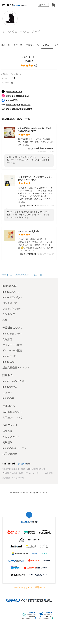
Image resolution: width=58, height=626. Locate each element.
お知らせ (7, 431)
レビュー (47, 45)
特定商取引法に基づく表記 (13, 469)
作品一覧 (5, 45)
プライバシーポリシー (34, 473)
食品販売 (7, 339)
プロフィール (32, 45)
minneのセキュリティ (14, 448)
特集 (4, 320)
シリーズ (18, 45)
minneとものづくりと (14, 381)
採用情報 (6, 478)
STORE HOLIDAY (21, 31)
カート (53, 4)
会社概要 (49, 473)
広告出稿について (12, 412)
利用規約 (7, 442)
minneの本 (8, 398)
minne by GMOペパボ (14, 4)
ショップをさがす (12, 308)
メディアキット (18, 478)
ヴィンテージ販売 (12, 345)
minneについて (10, 291)
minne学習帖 (9, 386)
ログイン (43, 5)
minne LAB (8, 361)
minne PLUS (9, 356)
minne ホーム (7, 275)
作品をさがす (9, 303)
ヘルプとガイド (11, 436)
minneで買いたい (12, 297)
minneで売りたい (12, 333)
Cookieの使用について (36, 469)
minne (16, 463)
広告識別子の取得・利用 (12, 473)
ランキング (8, 314)
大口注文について (12, 417)
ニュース (7, 392)
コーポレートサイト (22, 587)
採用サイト (40, 587)
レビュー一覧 (37, 275)
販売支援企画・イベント (16, 367)
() (29, 65)
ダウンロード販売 (12, 350)
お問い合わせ (9, 453)
